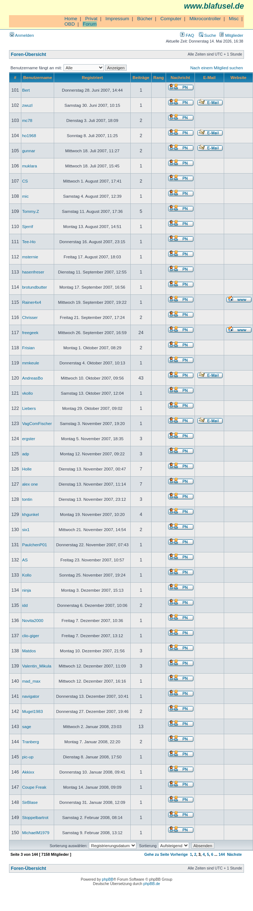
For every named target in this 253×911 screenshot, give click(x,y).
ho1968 (29, 135)
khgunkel (30, 514)
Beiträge (140, 77)
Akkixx (28, 772)
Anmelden (22, 35)
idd (25, 605)
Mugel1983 (32, 711)
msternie (30, 256)
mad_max (31, 681)
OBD (69, 24)
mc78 (27, 120)
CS (25, 181)
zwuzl (27, 105)
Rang (158, 77)
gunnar (28, 150)
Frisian (28, 347)
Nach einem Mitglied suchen (216, 67)
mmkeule (30, 362)
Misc (234, 18)
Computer (171, 18)
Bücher (144, 18)
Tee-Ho (28, 241)
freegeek (30, 332)
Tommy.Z (30, 211)
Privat (91, 18)
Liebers (29, 408)
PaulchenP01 (34, 544)
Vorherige (179, 854)
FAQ (187, 35)
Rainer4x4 (31, 302)
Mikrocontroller (205, 18)
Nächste (234, 854)
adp (25, 453)
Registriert (92, 77)
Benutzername (37, 77)
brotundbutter (34, 287)
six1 (26, 529)
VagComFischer (37, 423)
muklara (29, 165)
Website (239, 77)
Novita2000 (32, 620)
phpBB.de (151, 883)
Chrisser (30, 317)
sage (26, 726)
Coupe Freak (34, 787)
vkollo (27, 393)
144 (221, 854)
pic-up (28, 756)
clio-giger (30, 635)
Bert (26, 90)
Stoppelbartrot (35, 817)
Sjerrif (27, 226)
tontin (27, 499)
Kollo (26, 575)
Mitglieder (231, 35)
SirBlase (30, 802)
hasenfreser (33, 272)
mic (25, 196)
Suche (207, 35)
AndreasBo (32, 378)
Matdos (29, 650)
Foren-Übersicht (28, 54)
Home (70, 18)
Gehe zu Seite (156, 854)
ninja (26, 590)
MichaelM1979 (35, 832)
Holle (26, 469)
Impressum (117, 18)
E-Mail (209, 77)
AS (25, 559)
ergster (28, 438)
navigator (30, 696)
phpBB (107, 879)
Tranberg (30, 741)
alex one (30, 484)
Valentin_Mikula (36, 665)
